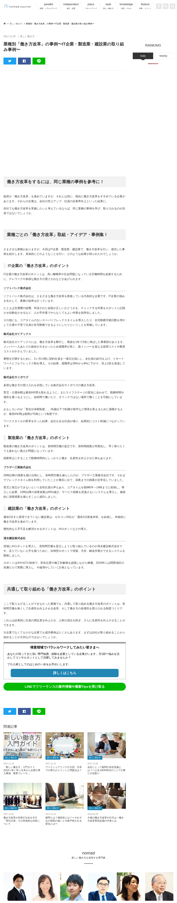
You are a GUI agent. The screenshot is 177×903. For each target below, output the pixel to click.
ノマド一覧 (27, 885)
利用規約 (85, 885)
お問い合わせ (148, 885)
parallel (48, 6)
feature (145, 6)
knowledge (126, 6)
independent (70, 6)
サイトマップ (130, 885)
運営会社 (71, 885)
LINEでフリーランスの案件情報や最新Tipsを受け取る (65, 605)
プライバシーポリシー (106, 885)
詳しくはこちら (64, 591)
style (108, 6)
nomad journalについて (50, 885)
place (91, 6)
